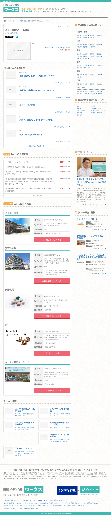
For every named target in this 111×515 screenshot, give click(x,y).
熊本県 (99, 91)
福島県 (92, 37)
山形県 (86, 37)
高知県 (99, 84)
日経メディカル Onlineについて (38, 500)
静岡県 (99, 56)
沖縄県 (100, 93)
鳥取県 (79, 75)
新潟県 (79, 54)
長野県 (92, 54)
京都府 (86, 65)
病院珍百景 (13, 33)
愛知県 (79, 58)
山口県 (79, 77)
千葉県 (79, 47)
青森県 (86, 35)
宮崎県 (86, 93)
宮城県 (99, 35)
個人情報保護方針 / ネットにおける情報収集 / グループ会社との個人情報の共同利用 (28, 503)
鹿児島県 (93, 93)
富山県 (99, 54)
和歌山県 (86, 68)
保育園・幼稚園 (96, 113)
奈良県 (79, 68)
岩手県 (92, 35)
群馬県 (92, 45)
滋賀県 (79, 65)
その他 (79, 115)
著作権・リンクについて (11, 506)
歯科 (79, 108)
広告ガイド (51, 500)
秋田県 (79, 37)
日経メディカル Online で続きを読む (57, 48)
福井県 (86, 56)
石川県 (79, 56)
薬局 (98, 110)
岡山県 (92, 75)
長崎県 (92, 91)
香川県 (86, 84)
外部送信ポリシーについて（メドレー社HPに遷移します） (21, 508)
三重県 (86, 58)
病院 (79, 106)
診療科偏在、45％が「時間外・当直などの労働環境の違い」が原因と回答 (24, 453)
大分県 (79, 93)
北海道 (79, 35)
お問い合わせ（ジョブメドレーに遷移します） (33, 506)
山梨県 (86, 54)
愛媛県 (92, 84)
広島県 (99, 75)
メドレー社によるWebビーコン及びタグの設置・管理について (66, 506)
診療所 (93, 106)
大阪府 (92, 65)
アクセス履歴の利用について (91, 503)
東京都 (86, 47)
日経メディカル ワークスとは (12, 500)
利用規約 (25, 500)
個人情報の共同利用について (72, 503)
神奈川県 (93, 47)
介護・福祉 (81, 110)
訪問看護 (80, 113)
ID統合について (58, 503)
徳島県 (79, 84)
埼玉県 (99, 45)
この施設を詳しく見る (52, 240)
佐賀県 (86, 91)
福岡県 (79, 91)
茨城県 (79, 45)
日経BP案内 (59, 500)
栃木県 (86, 45)
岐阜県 (92, 56)
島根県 (86, 75)
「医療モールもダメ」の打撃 (61, 427)
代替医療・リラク (97, 108)
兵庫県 (99, 65)
